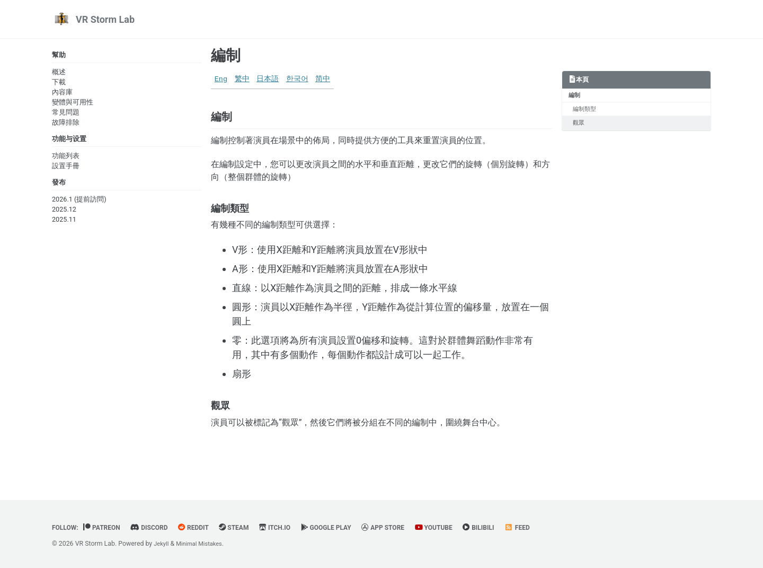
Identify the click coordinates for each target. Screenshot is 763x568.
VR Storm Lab (105, 19)
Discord (157, 527)
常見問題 (65, 113)
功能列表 (65, 158)
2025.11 (64, 224)
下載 (59, 83)
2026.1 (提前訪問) (79, 203)
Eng (221, 79)
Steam (249, 527)
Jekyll (162, 544)
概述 (59, 73)
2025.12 (64, 213)
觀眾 (580, 126)
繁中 (242, 79)
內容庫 (62, 93)
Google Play (348, 527)
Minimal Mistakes (203, 544)
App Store (409, 527)
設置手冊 (65, 168)
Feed (554, 527)
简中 (322, 79)
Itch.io (293, 527)
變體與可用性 (72, 103)
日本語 (267, 79)
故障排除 (65, 123)
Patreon (106, 527)
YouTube (464, 527)
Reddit (205, 527)
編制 (226, 55)
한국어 (297, 79)
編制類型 (587, 111)
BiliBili (512, 527)
